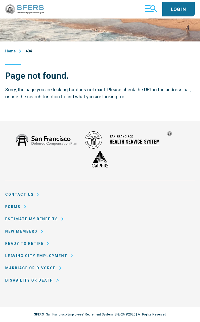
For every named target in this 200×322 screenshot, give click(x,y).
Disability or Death (29, 280)
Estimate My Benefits (31, 219)
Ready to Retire (24, 243)
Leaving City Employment (36, 256)
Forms (13, 207)
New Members (21, 231)
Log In (178, 9)
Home (10, 51)
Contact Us (19, 194)
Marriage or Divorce (30, 268)
